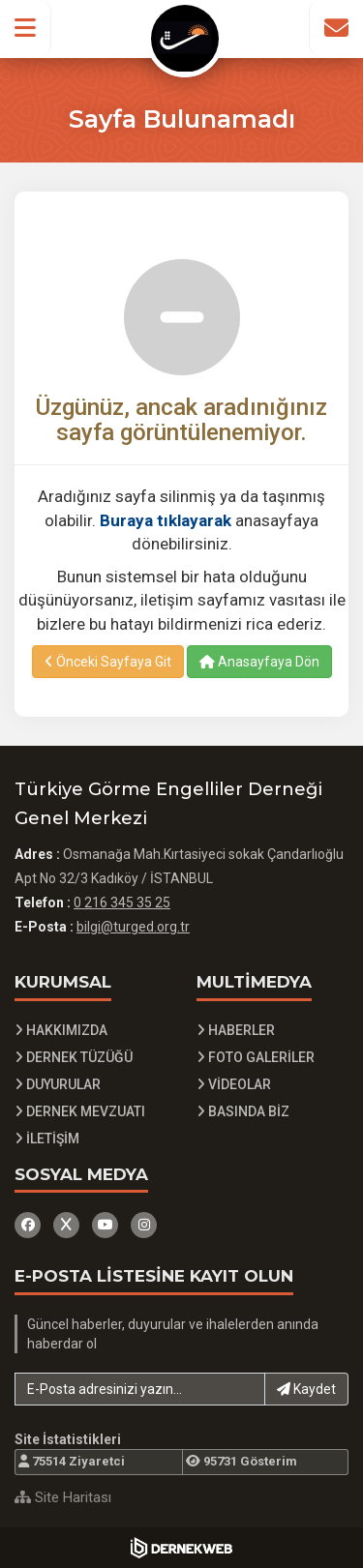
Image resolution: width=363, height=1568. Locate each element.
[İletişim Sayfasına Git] (336, 28)
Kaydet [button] (306, 1389)
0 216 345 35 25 (122, 902)
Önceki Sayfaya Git (108, 661)
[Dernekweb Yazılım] (181, 1547)
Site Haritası (63, 1497)
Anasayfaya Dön (259, 661)
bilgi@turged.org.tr (133, 926)
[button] (25, 28)
